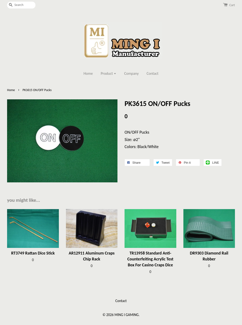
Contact (152, 73)
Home (88, 73)
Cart (232, 5)
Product (108, 73)
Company (131, 73)
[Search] (21, 5)
